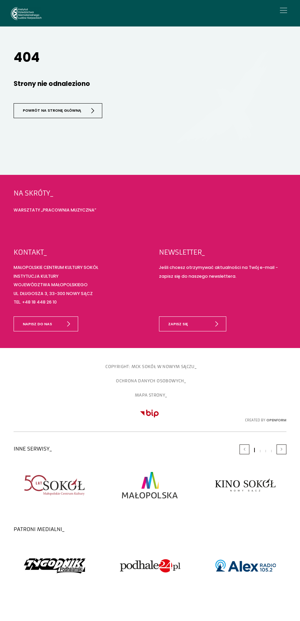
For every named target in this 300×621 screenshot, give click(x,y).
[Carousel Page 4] (271, 450)
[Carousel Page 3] (265, 450)
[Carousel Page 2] (260, 450)
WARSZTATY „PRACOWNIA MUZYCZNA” (55, 209)
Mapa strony (150, 394)
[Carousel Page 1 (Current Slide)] (254, 450)
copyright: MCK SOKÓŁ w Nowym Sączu (150, 366)
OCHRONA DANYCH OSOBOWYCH (150, 380)
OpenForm (276, 420)
